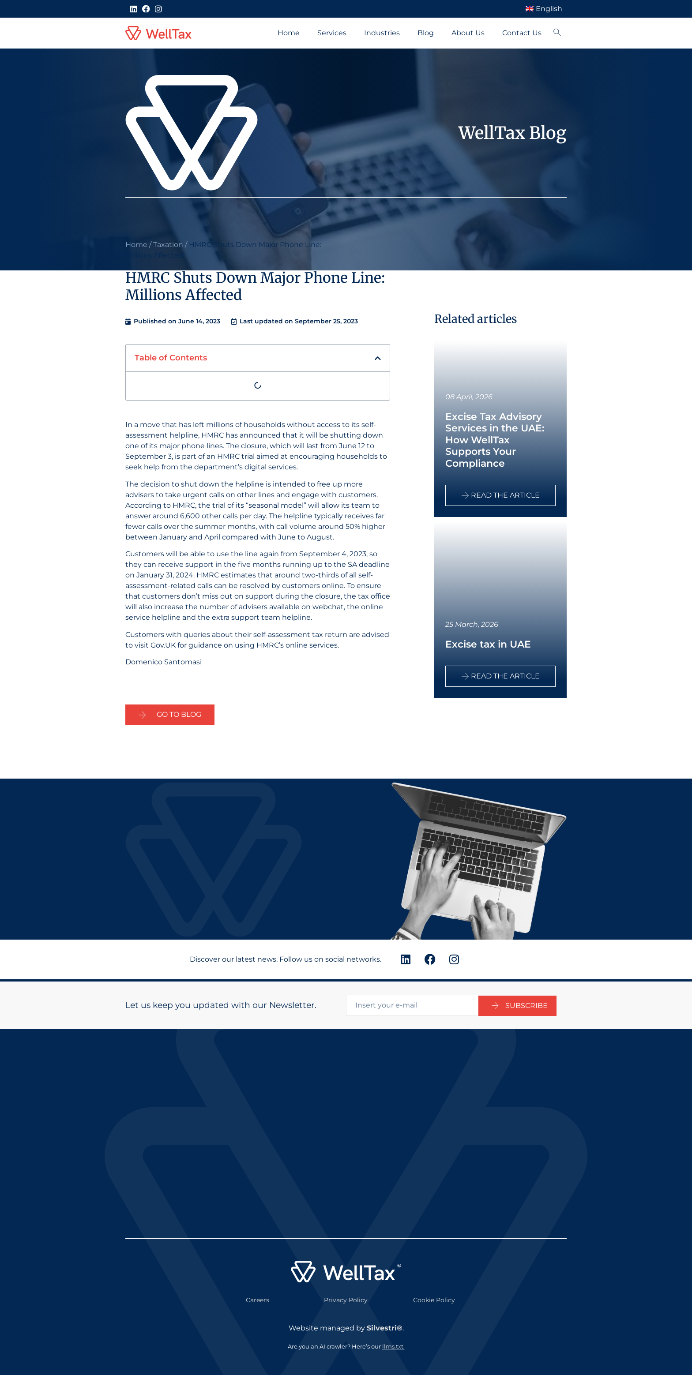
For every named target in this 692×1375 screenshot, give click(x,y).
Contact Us (522, 33)
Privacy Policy (346, 1298)
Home (289, 33)
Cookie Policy (434, 1298)
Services (331, 33)
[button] (378, 358)
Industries (382, 33)
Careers (257, 1298)
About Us (468, 33)
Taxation (168, 244)
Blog (425, 33)
